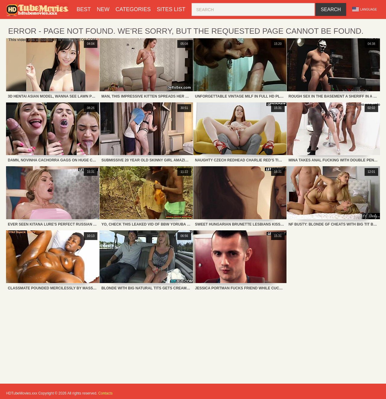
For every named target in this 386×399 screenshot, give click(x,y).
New (103, 9)
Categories (133, 9)
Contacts (105, 393)
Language (364, 9)
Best (84, 9)
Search (331, 9)
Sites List (171, 9)
